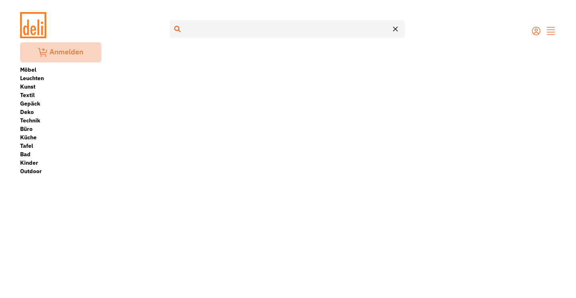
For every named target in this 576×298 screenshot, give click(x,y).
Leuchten (32, 78)
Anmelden (60, 52)
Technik (30, 120)
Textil (27, 95)
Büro (26, 128)
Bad (25, 154)
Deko (27, 112)
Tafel (26, 145)
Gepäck (30, 103)
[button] (551, 32)
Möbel (28, 69)
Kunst (27, 86)
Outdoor (31, 171)
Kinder (29, 162)
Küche (28, 137)
